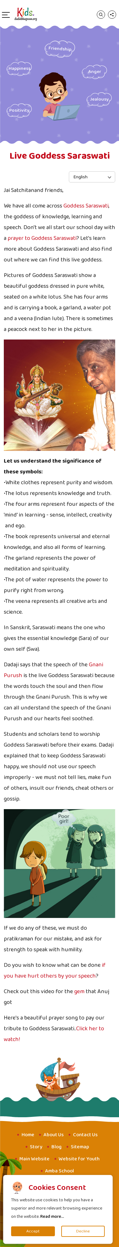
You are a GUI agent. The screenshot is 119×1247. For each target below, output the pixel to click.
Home (28, 1135)
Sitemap (80, 1147)
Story (36, 1147)
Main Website (34, 1159)
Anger (94, 72)
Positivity (19, 110)
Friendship (59, 49)
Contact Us (85, 1135)
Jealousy (99, 99)
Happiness (19, 68)
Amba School (59, 1171)
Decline (83, 1231)
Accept (33, 1231)
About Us (53, 1135)
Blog (56, 1147)
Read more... (52, 1216)
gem (79, 991)
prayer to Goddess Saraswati (42, 238)
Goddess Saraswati (86, 205)
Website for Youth (79, 1159)
